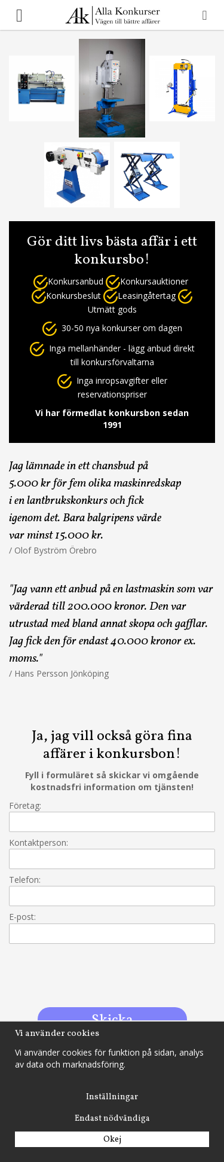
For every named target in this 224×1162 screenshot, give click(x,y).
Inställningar (112, 1097)
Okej (112, 1139)
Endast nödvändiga (112, 1118)
